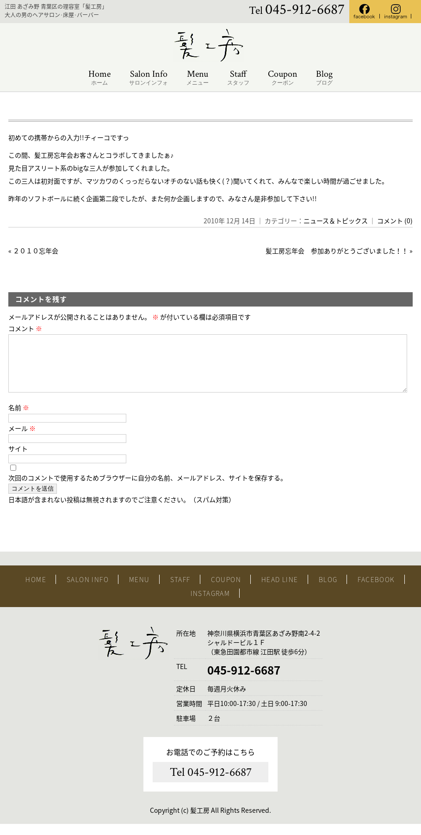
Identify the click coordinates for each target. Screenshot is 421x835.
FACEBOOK (376, 590)
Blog (324, 78)
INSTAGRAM (210, 604)
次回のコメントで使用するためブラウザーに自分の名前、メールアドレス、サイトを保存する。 (147, 488)
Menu (197, 78)
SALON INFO (88, 590)
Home (99, 78)
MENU (139, 590)
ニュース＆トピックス (335, 220)
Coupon (282, 78)
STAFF (180, 590)
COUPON (226, 590)
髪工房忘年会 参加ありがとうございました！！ (337, 250)
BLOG (328, 590)
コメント (25, 328)
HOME (35, 590)
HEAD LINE (279, 590)
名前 (18, 418)
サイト (18, 459)
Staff (238, 78)
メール (22, 439)
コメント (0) (395, 220)
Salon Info (148, 78)
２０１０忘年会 (39, 250)
